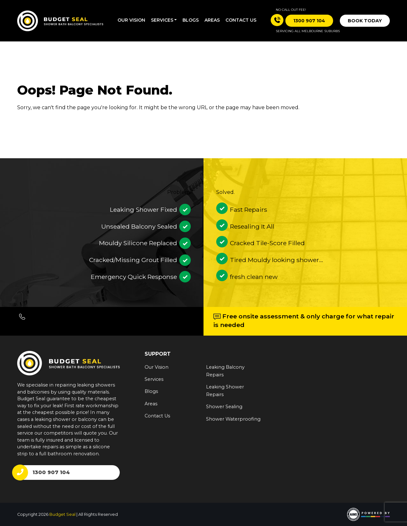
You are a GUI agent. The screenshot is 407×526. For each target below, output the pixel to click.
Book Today (365, 21)
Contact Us (157, 416)
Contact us (240, 20)
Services (162, 20)
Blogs (190, 20)
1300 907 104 (51, 472)
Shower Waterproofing (233, 419)
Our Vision (131, 20)
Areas (212, 20)
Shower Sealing (224, 406)
